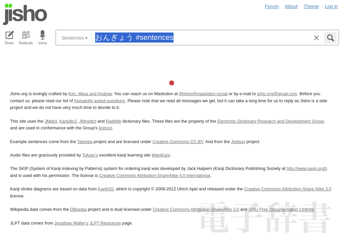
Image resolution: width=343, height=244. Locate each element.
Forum (272, 6)
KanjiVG (106, 188)
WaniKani (161, 155)
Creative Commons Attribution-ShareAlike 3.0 (196, 209)
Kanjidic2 (68, 121)
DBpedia (78, 209)
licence (105, 127)
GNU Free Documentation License (281, 209)
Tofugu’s (90, 155)
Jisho (25, 14)
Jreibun (238, 141)
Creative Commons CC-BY (177, 141)
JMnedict (87, 121)
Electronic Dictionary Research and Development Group (270, 121)
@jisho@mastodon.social (203, 93)
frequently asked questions (99, 100)
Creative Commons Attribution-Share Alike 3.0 (287, 188)
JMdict (51, 121)
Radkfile (113, 121)
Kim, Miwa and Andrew (90, 93)
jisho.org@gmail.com (277, 93)
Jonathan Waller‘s (71, 223)
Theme (311, 6)
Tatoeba (84, 141)
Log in (331, 6)
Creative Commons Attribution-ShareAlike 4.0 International (154, 175)
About (291, 6)
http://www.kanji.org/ (306, 168)
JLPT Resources (105, 223)
